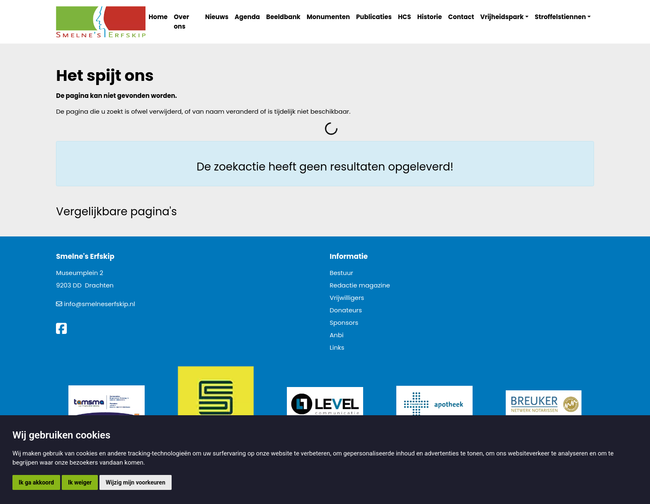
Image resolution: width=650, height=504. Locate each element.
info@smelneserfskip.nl (99, 303)
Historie (429, 16)
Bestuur (341, 272)
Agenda (247, 16)
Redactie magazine (360, 285)
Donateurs (346, 310)
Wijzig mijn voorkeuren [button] (135, 482)
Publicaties (374, 16)
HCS (404, 16)
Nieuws (216, 16)
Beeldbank (283, 16)
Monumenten (328, 16)
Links (337, 347)
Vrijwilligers (347, 297)
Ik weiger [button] (80, 482)
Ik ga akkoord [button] (36, 482)
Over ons (181, 21)
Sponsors (344, 322)
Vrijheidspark (502, 16)
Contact (461, 16)
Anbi (337, 335)
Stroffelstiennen (560, 16)
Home (158, 16)
